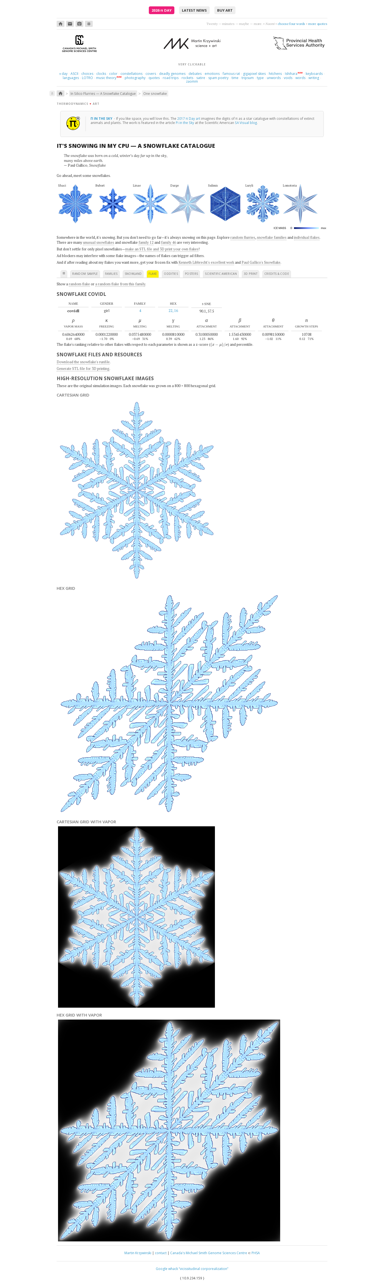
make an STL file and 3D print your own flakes (162, 249)
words (300, 77)
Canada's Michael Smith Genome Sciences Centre (208, 1253)
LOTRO (87, 77)
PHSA (256, 1253)
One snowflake (155, 93)
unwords (274, 77)
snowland (133, 274)
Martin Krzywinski (137, 1253)
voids (288, 77)
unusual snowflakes (98, 242)
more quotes (317, 24)
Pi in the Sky (185, 122)
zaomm (192, 81)
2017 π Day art (188, 118)
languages (71, 77)
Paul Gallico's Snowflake (261, 262)
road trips (171, 77)
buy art (225, 10)
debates (195, 73)
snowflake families (272, 237)
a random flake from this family (120, 283)
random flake (79, 283)
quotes (154, 77)
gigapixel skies (254, 73)
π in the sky (102, 118)
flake (153, 274)
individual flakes (307, 237)
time (235, 77)
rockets (187, 77)
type (260, 77)
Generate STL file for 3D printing (83, 368)
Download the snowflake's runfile (83, 361)
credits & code (276, 274)
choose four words (291, 24)
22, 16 (173, 310)
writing (313, 77)
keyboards (314, 73)
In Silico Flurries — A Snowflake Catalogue (103, 93)
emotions (212, 73)
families (111, 274)
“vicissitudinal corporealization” (203, 1268)
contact (161, 1253)
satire (200, 77)
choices (87, 73)
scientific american (221, 274)
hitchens (275, 73)
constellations (131, 73)
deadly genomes (172, 73)
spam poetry (218, 77)
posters (191, 274)
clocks (101, 73)
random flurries (242, 237)
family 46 (168, 242)
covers (150, 73)
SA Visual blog (246, 122)
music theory (106, 77)
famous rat (231, 73)
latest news (194, 10)
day (63, 73)
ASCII (74, 73)
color (113, 73)
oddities (171, 274)
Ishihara (291, 73)
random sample (85, 274)
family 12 (146, 242)
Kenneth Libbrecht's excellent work (206, 262)
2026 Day (162, 10)
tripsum (248, 77)
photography (135, 77)
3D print (250, 274)
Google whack (167, 1268)
